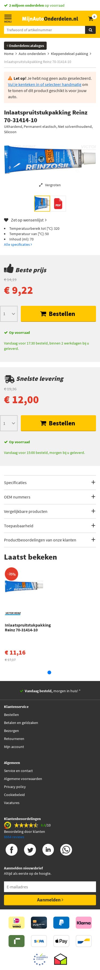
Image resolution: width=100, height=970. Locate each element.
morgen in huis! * (53, 690)
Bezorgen (11, 730)
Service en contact (18, 770)
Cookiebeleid (14, 794)
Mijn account (14, 746)
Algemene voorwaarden (23, 778)
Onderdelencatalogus (25, 45)
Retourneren (14, 738)
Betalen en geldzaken (21, 722)
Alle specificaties (18, 244)
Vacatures (11, 802)
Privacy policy (15, 786)
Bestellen (57, 314)
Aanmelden (50, 900)
